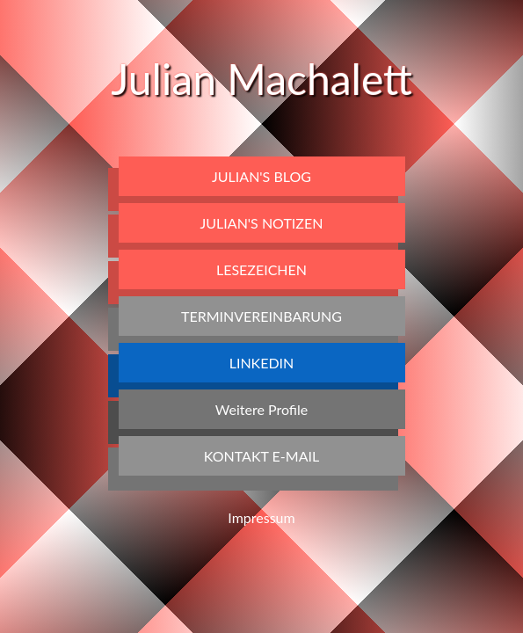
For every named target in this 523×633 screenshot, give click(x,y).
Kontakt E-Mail (261, 455)
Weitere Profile (261, 409)
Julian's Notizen (261, 223)
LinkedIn (261, 362)
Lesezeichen (261, 269)
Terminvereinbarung (261, 316)
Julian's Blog (261, 176)
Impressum (261, 517)
